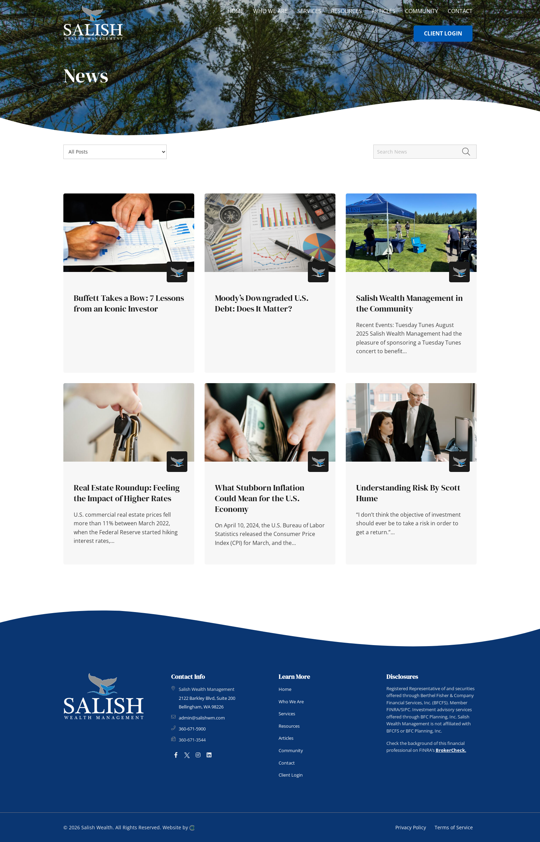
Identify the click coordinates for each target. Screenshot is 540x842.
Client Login (291, 775)
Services (287, 714)
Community (291, 750)
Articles (286, 738)
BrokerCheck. (451, 750)
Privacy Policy (410, 827)
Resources (289, 726)
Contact (287, 763)
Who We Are (291, 701)
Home (285, 689)
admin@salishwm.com (202, 718)
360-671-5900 (192, 729)
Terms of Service (454, 827)
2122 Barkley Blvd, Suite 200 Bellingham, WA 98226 (207, 702)
